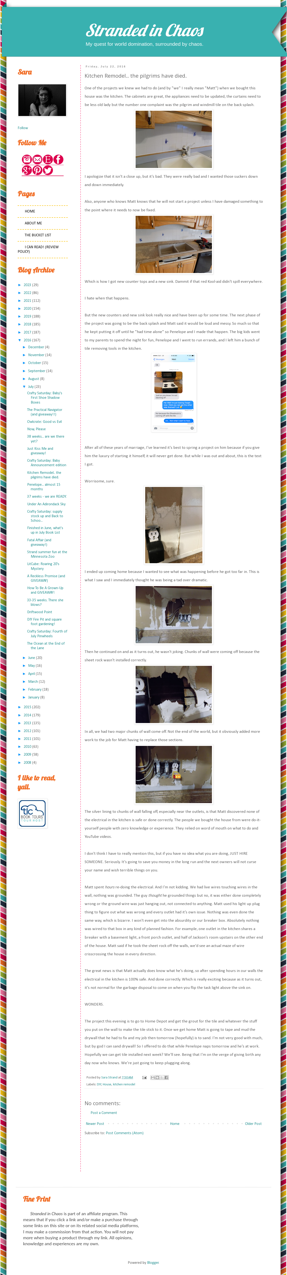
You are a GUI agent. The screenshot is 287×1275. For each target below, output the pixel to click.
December (36, 347)
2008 (27, 763)
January (33, 697)
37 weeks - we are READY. (47, 497)
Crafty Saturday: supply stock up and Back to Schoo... (45, 516)
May (31, 666)
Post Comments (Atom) (125, 1133)
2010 (27, 747)
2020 (27, 309)
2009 (27, 755)
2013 (27, 723)
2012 (27, 731)
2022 (27, 293)
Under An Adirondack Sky (46, 504)
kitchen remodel (124, 1084)
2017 (27, 332)
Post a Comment (104, 1113)
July (31, 387)
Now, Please (36, 429)
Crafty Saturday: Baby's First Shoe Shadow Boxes (44, 397)
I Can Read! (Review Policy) (38, 249)
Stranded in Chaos (143, 30)
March (33, 682)
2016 (27, 340)
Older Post (253, 1124)
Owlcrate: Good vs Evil (44, 422)
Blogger (153, 1263)
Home (174, 1124)
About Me (33, 223)
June (31, 658)
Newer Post (95, 1124)
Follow (23, 128)
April (31, 674)
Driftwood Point (39, 612)
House (107, 1084)
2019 (27, 317)
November (36, 355)
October (34, 363)
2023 (27, 285)
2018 (27, 324)
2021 (27, 301)
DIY (99, 1084)
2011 (27, 739)
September (36, 371)
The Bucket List (38, 235)
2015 (27, 707)
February (34, 690)
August (33, 379)
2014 (27, 715)
